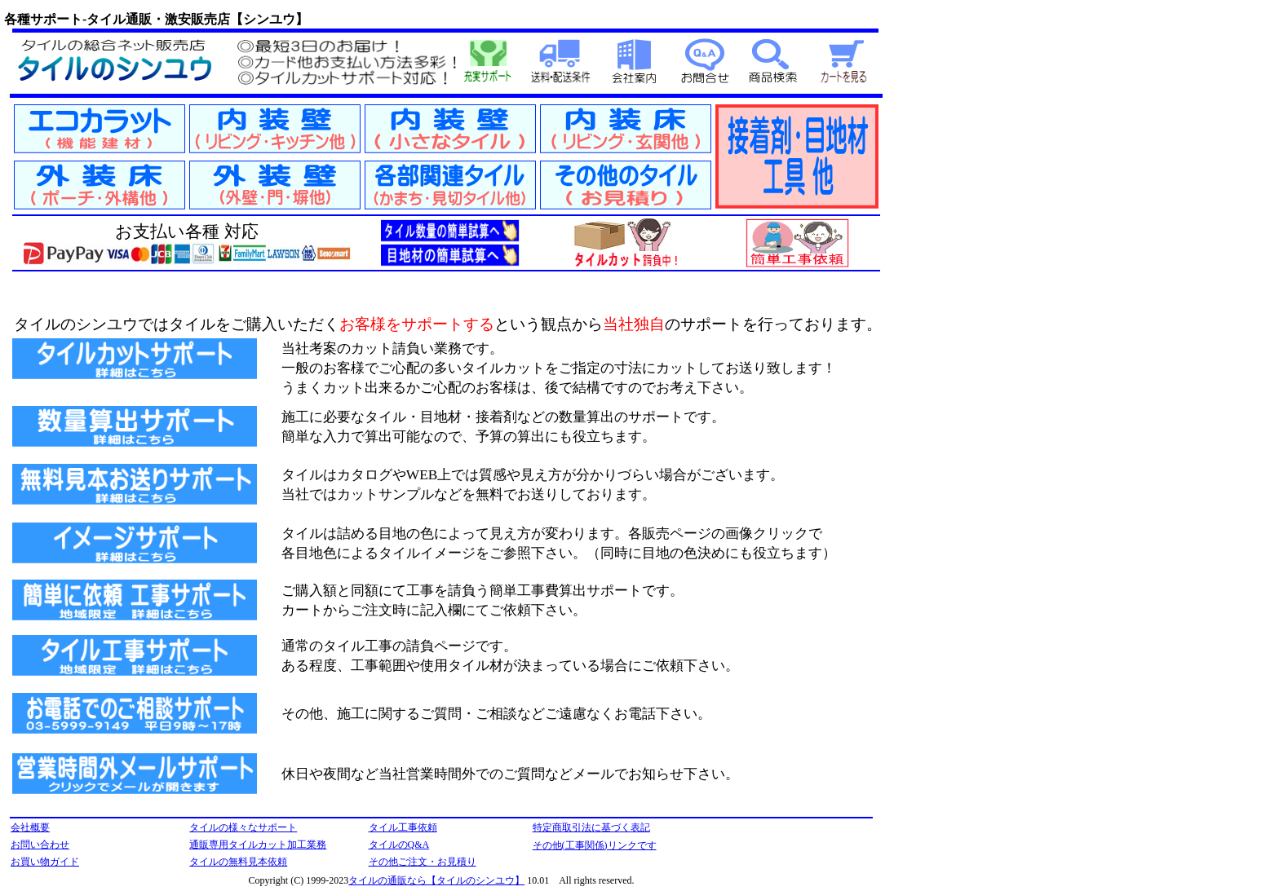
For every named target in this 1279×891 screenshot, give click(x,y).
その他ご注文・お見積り (422, 861)
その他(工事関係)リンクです (595, 845)
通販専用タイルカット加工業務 (257, 844)
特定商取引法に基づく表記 (591, 827)
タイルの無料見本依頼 (238, 861)
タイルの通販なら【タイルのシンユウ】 (436, 880)
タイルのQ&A (399, 844)
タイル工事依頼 (403, 827)
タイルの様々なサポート (243, 827)
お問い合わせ (40, 844)
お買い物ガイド (45, 861)
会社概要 (30, 827)
